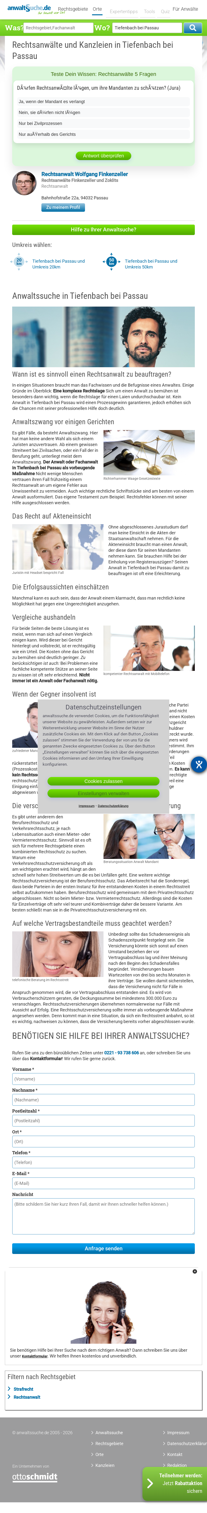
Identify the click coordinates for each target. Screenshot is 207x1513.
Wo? (102, 27)
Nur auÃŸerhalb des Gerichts (47, 134)
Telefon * (21, 1152)
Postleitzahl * (26, 1111)
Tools (147, 9)
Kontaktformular (34, 1356)
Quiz (162, 9)
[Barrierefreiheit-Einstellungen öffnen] (199, 764)
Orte (100, 9)
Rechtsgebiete (76, 9)
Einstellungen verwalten (103, 793)
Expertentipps (123, 9)
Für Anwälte (185, 9)
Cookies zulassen (104, 781)
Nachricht (22, 1194)
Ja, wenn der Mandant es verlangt (52, 101)
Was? (14, 27)
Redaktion (177, 1465)
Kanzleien (104, 1465)
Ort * (17, 1132)
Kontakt (174, 1454)
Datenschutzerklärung (181, 1443)
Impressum (178, 1432)
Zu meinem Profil (63, 207)
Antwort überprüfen (103, 155)
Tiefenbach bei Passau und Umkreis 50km (151, 264)
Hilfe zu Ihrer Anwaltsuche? (103, 230)
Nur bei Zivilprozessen (40, 123)
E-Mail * (20, 1173)
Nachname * (25, 1090)
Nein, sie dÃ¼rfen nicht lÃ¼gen (49, 112)
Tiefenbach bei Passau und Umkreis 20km (58, 264)
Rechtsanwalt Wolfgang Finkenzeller (84, 174)
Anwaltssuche (109, 1432)
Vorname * (23, 1069)
